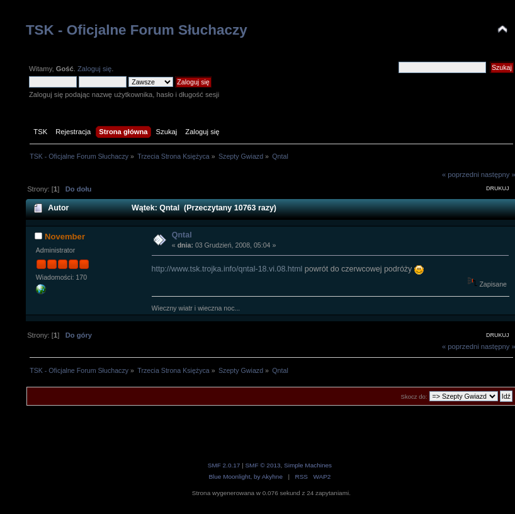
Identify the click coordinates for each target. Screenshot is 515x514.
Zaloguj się (94, 68)
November (65, 236)
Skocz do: (414, 396)
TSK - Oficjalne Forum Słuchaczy (136, 30)
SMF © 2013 (262, 465)
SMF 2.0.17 (224, 465)
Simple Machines (308, 465)
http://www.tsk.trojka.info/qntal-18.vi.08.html (227, 269)
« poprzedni (460, 174)
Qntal (182, 235)
